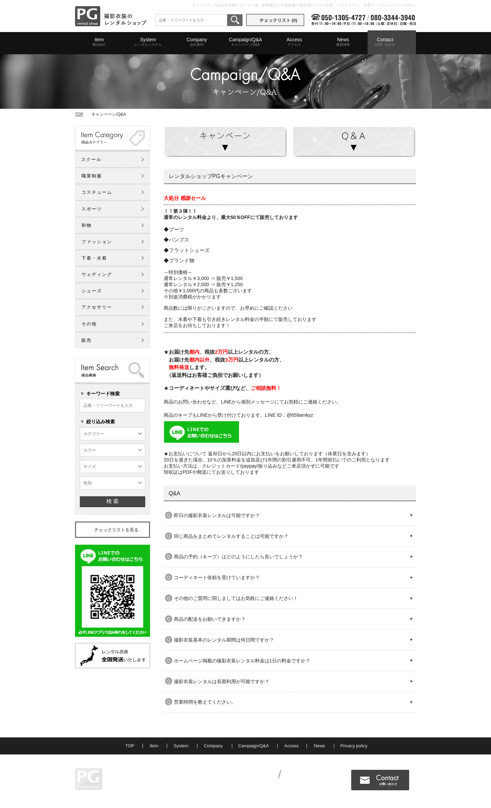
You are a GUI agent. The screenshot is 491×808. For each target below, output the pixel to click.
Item (99, 42)
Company (197, 42)
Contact (385, 42)
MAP (139, 784)
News (343, 42)
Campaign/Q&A (245, 42)
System (148, 42)
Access (294, 42)
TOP (79, 114)
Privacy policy (353, 745)
